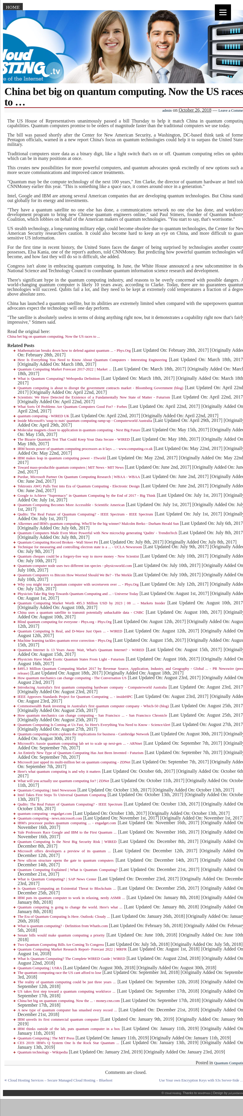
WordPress (204, 1093)
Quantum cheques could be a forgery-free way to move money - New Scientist (78, 556)
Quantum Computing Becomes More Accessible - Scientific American (71, 505)
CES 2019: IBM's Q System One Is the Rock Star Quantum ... (68, 1043)
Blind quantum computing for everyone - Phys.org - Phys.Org (65, 622)
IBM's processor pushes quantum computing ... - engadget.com (67, 823)
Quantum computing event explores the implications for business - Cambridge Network (83, 734)
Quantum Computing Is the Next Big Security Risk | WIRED (67, 842)
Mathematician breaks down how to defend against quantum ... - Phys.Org (74, 351)
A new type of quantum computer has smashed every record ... (67, 1010)
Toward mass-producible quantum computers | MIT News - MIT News (71, 467)
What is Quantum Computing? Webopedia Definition (59, 379)
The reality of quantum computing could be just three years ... (67, 982)
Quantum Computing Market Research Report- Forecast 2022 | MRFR (72, 949)
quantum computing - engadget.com (45, 814)
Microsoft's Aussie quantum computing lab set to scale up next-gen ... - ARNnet (80, 743)
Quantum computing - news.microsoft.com (50, 818)
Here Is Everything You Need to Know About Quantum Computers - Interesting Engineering (92, 360)
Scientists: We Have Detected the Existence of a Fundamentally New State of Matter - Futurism (94, 397)
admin (167, 110)
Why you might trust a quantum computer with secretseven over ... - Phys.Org (78, 584)
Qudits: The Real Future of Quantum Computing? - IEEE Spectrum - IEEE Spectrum (85, 514)
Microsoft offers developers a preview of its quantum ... (64, 851)
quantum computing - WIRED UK (43, 416)
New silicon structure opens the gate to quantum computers (66, 860)
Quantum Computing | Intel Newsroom (47, 790)
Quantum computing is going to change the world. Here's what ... (70, 907)
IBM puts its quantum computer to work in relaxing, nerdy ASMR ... (71, 898)
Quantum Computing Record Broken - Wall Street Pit (58, 542)
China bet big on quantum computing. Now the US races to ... (53, 336)
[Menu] (223, 12)
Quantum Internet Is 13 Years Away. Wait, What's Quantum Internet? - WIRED (81, 650)
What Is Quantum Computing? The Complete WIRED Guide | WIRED (71, 959)
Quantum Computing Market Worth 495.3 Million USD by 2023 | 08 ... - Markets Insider (91, 603)
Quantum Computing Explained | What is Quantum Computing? (68, 870)
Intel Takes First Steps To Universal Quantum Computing (62, 795)
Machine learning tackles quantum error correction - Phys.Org (65, 641)
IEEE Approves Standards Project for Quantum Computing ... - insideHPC (75, 697)
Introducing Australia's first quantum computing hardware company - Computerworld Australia (92, 687)
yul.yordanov (235, 1093)
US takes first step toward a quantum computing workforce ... (66, 991)
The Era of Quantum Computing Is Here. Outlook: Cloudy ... (64, 917)
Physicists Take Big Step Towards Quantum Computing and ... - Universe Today (78, 594)
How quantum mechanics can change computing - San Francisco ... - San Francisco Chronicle (92, 715)
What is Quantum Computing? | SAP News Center (57, 879)
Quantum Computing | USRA (40, 968)
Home (13, 7)
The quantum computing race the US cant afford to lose (59, 973)
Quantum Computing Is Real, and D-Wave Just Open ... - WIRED (70, 631)
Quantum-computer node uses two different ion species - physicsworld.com (75, 566)
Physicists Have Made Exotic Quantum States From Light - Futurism (71, 659)
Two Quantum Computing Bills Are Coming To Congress (61, 945)
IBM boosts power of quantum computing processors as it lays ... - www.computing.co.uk (85, 449)
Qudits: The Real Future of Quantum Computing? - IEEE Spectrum (70, 804)
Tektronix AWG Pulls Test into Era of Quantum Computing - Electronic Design (79, 486)
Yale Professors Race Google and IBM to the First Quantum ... (67, 832)
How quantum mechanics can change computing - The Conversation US (72, 678)
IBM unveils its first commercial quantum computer (58, 1019)
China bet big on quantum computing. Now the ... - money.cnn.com (69, 1001)
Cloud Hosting (173, 1093)
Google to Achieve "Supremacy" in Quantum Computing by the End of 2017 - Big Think (86, 496)
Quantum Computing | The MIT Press (46, 1038)
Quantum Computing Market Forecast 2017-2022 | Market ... (65, 369)
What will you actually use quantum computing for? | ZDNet (63, 781)
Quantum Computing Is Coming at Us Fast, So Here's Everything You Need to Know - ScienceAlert (94, 725)
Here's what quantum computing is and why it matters (59, 772)
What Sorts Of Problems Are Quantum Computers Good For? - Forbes (72, 407)
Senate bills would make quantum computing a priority (61, 935)
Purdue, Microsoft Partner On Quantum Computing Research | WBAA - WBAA (79, 477)
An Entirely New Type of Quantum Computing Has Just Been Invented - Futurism (80, 753)
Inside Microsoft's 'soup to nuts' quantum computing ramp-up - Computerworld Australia (85, 421)
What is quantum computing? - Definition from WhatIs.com (63, 926)
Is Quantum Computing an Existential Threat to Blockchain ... (67, 888)
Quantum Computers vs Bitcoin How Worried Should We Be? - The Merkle (75, 575)
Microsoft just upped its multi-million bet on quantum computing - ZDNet (74, 762)
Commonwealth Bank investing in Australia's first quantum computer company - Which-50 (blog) (93, 706)
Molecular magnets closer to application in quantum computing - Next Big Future (79, 430)
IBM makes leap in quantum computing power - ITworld (62, 458)
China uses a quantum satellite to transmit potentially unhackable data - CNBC (81, 612)
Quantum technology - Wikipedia (43, 1052)
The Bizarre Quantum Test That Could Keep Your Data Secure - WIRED (74, 439)
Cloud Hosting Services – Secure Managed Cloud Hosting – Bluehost (60, 1080)
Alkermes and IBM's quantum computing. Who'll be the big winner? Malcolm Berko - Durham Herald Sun (98, 524)
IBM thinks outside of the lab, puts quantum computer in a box (69, 1029)
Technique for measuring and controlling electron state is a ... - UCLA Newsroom (80, 547)
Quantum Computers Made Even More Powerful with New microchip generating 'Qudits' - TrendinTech (97, 533)
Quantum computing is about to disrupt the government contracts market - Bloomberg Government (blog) (100, 388)
